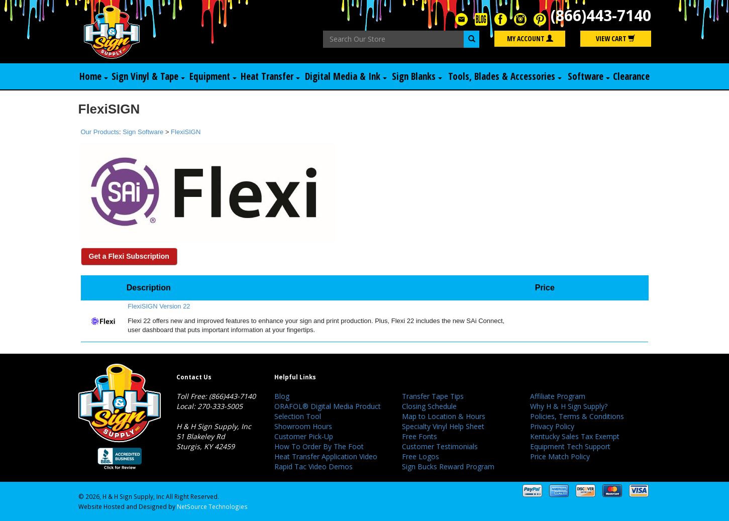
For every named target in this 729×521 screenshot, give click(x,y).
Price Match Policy (560, 456)
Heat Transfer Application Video (325, 456)
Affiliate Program (557, 396)
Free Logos (420, 456)
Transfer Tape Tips (433, 396)
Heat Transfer (270, 76)
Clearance (631, 76)
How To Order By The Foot (319, 446)
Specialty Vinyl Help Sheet (443, 426)
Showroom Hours (303, 426)
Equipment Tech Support (570, 446)
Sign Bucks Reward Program (448, 466)
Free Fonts (419, 436)
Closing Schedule (429, 406)
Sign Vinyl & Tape (148, 76)
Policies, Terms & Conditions (577, 416)
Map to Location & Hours (443, 416)
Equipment (213, 76)
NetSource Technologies (212, 506)
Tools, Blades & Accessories (505, 76)
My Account (530, 38)
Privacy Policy (552, 426)
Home (93, 76)
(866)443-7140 (601, 15)
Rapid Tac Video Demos (313, 466)
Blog (281, 396)
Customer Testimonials (440, 446)
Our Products (100, 132)
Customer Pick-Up (303, 436)
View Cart (615, 38)
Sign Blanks (417, 76)
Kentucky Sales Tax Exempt (574, 436)
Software (589, 76)
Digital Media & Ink (346, 76)
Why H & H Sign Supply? (568, 406)
